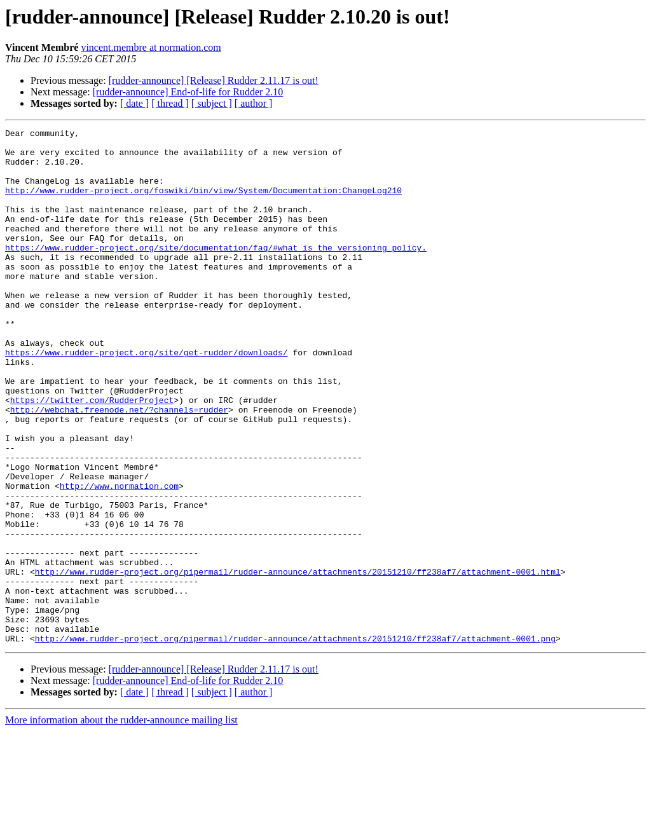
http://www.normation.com (119, 558)
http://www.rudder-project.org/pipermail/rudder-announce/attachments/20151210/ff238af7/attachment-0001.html (298, 661)
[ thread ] (170, 103)
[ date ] (134, 103)
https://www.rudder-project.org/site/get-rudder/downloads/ (146, 398)
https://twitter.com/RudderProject (92, 455)
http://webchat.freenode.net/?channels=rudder (119, 466)
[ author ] (254, 103)
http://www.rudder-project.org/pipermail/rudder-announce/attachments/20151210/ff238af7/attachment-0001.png (295, 741)
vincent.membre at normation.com (151, 47)
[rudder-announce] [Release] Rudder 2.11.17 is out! (214, 80)
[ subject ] (211, 103)
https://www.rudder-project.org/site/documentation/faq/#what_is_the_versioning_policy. (216, 272)
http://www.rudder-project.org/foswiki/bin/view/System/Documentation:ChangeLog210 (203, 203)
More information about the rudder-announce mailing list (121, 822)
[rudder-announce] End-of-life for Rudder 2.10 (188, 91)
